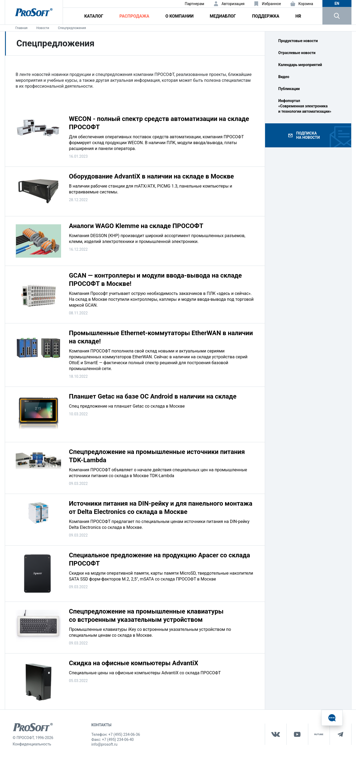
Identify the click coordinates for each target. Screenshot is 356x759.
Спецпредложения (72, 28)
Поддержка (265, 16)
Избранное (271, 4)
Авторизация (233, 4)
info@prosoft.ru (104, 744)
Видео (283, 77)
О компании (179, 16)
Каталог (93, 16)
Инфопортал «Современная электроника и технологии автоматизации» (304, 106)
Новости (42, 28)
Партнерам (194, 4)
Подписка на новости (308, 135)
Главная (21, 28)
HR (298, 16)
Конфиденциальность (32, 744)
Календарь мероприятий (300, 65)
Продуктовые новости (298, 41)
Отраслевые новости (297, 53)
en (336, 3)
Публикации (289, 89)
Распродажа (134, 16)
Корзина (305, 4)
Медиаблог (223, 16)
